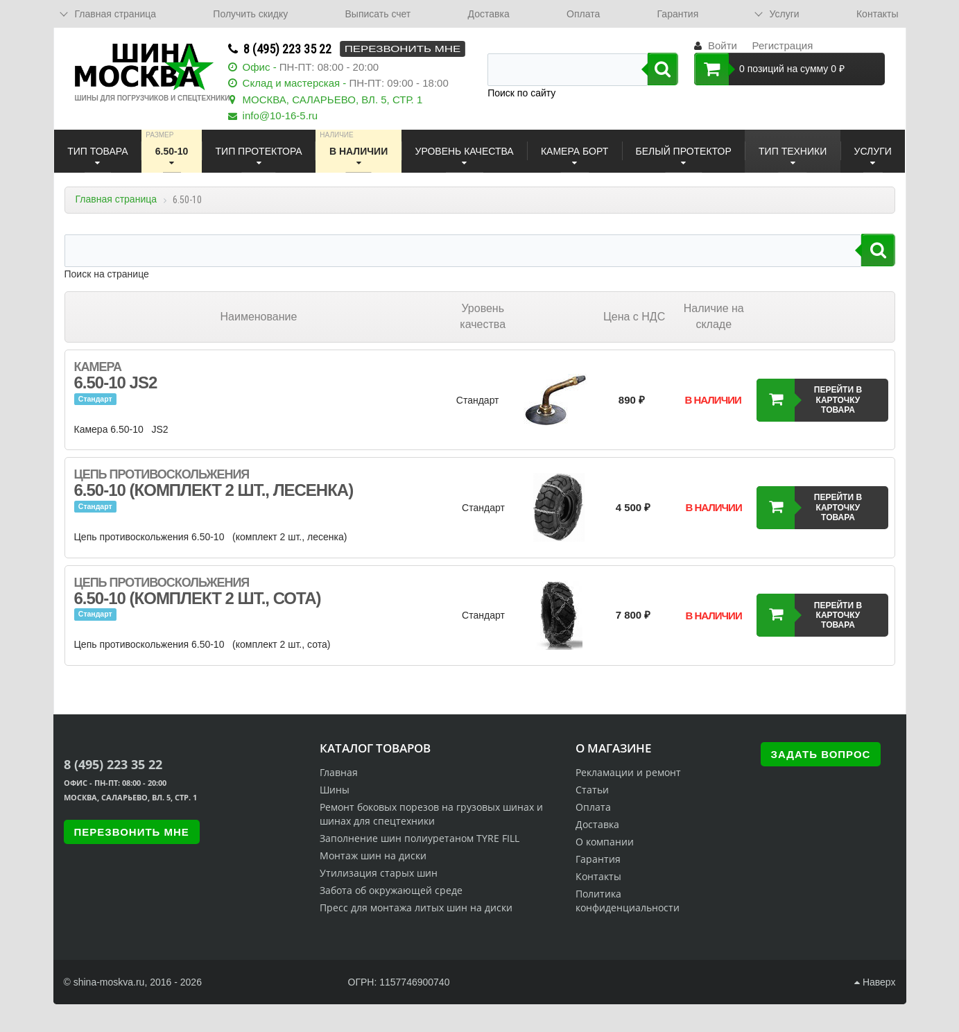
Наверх (874, 982)
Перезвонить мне (402, 49)
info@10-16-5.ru (280, 115)
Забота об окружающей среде (391, 890)
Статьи (592, 789)
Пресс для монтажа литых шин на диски (416, 907)
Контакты (877, 13)
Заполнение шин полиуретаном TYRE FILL (419, 838)
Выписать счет (378, 13)
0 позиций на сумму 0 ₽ (769, 69)
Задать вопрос (821, 754)
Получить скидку (250, 13)
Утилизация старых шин (379, 872)
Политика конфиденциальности (628, 900)
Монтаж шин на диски (373, 855)
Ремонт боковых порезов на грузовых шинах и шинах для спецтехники (431, 813)
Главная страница (116, 199)
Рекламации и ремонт (628, 772)
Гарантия (678, 13)
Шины (334, 789)
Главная (339, 772)
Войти (722, 45)
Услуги (785, 13)
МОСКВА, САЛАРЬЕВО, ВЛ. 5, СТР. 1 (333, 99)
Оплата (583, 13)
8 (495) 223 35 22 (287, 49)
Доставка (489, 13)
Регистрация (782, 45)
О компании (605, 841)
